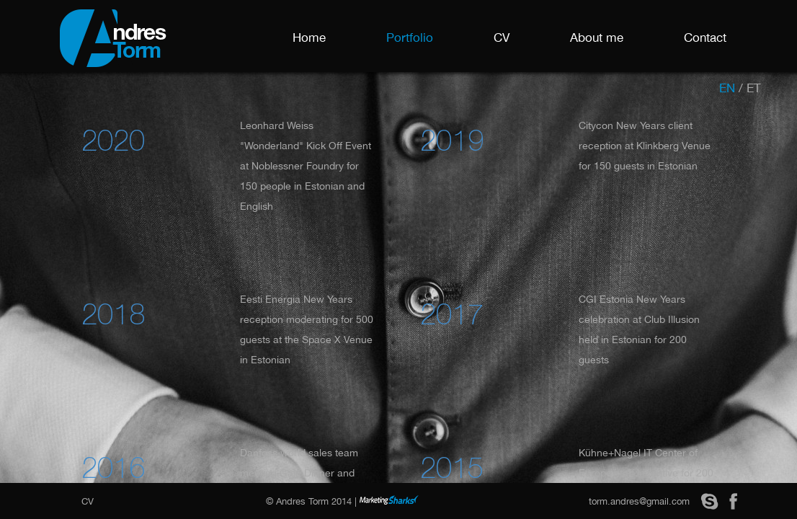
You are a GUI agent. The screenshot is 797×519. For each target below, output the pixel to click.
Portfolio (409, 37)
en (727, 88)
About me (596, 37)
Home (309, 37)
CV (501, 37)
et (754, 88)
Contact (705, 37)
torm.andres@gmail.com (639, 501)
